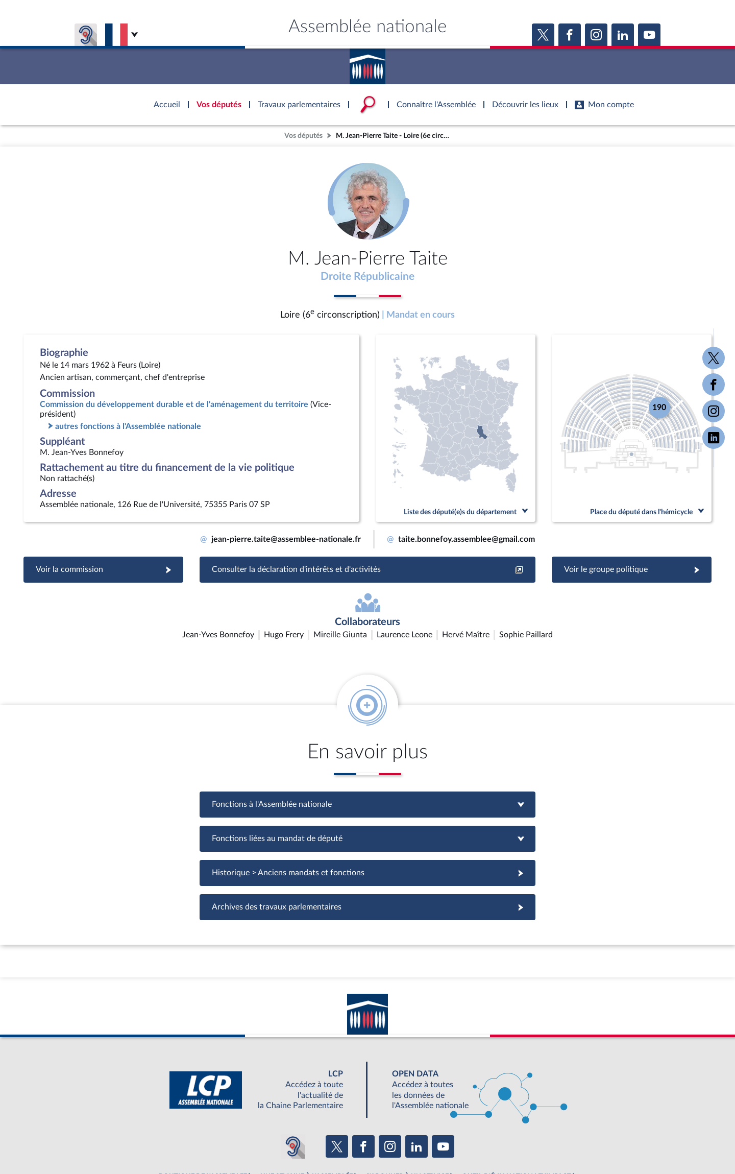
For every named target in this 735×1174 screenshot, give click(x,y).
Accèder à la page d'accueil (367, 63)
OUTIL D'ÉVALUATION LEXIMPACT (516, 1118)
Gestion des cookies (503, 1140)
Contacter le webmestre (407, 1140)
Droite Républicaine (367, 277)
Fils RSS (458, 1140)
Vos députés (303, 135)
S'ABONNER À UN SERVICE (407, 1118)
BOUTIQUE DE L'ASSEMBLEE (203, 1118)
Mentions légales (228, 1140)
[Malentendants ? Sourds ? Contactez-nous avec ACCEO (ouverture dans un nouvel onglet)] (293, 1087)
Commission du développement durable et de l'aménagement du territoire (174, 406)
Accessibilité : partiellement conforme (312, 1140)
